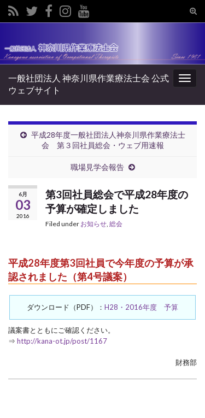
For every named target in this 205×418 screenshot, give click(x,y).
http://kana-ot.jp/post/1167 (62, 341)
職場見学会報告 (97, 167)
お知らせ (93, 224)
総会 (115, 224)
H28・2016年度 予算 (141, 307)
